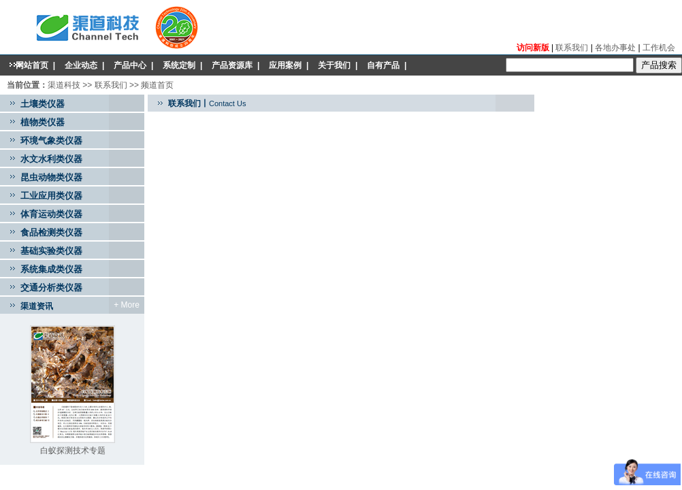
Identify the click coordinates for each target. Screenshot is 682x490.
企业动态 (81, 65)
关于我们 (334, 65)
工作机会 (659, 47)
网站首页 (32, 65)
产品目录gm (188, 86)
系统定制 (179, 65)
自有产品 (383, 65)
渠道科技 (64, 85)
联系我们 (571, 47)
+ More (127, 305)
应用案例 (285, 65)
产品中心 (130, 65)
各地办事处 (616, 47)
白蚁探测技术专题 (72, 450)
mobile (240, 86)
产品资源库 (232, 65)
